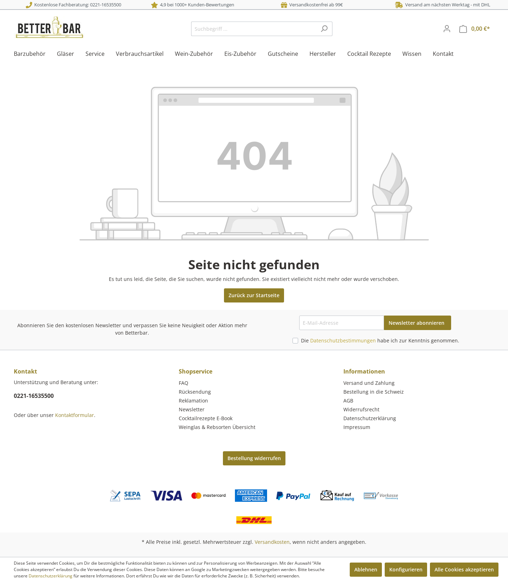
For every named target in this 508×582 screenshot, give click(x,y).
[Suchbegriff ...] (253, 29)
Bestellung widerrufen (254, 458)
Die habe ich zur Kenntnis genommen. (380, 340)
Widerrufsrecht (361, 409)
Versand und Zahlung (369, 383)
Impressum (356, 427)
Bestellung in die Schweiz (373, 391)
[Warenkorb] (474, 29)
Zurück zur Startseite (254, 295)
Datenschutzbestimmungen (343, 340)
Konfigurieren (406, 569)
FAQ (183, 383)
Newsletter (192, 409)
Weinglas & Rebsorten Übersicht (217, 427)
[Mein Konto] (447, 28)
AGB (348, 400)
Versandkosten (272, 542)
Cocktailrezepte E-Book (205, 418)
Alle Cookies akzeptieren (464, 569)
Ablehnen (365, 569)
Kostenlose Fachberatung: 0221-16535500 (73, 4)
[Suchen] (324, 29)
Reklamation (193, 400)
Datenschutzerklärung (369, 418)
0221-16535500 (34, 396)
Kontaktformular (74, 415)
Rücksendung (195, 391)
